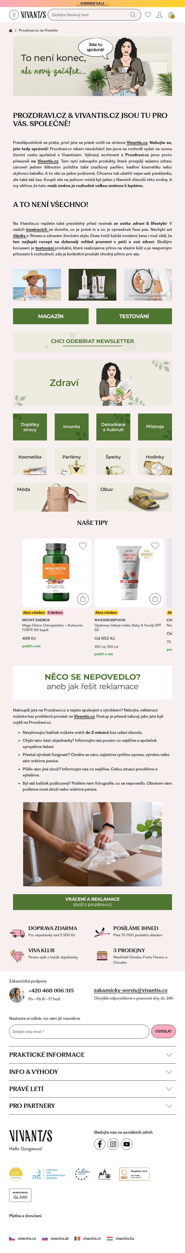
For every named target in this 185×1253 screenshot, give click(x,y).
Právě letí (90, 1088)
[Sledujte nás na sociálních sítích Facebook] (100, 1144)
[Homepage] (33, 14)
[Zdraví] (92, 382)
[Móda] (51, 497)
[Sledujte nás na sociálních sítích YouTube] (126, 1144)
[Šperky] (113, 461)
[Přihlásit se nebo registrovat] (159, 14)
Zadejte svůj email (28, 1032)
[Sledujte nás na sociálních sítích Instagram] (113, 1144)
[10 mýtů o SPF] (37, 285)
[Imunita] (72, 426)
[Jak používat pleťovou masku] (148, 285)
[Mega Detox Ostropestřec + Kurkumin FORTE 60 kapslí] (57, 593)
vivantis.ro (87, 1238)
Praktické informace (90, 1054)
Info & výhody (90, 1071)
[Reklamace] (92, 682)
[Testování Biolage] (93, 285)
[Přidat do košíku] (83, 599)
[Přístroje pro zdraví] (155, 426)
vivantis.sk (55, 1238)
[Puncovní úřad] (104, 1173)
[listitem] (57, 593)
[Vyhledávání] (88, 15)
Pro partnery (90, 1105)
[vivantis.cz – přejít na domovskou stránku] (30, 1136)
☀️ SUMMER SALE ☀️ (92, 3)
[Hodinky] (155, 461)
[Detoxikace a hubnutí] (113, 426)
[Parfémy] (72, 461)
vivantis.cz (22, 1238)
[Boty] (134, 497)
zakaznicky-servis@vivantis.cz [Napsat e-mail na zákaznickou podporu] (130, 990)
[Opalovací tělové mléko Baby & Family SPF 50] (129, 597)
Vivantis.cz (48, 161)
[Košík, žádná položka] (171, 14)
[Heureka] (16, 1173)
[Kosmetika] (30, 461)
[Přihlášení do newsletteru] (92, 342)
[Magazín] (51, 316)
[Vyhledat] (132, 14)
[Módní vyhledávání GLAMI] (20, 1194)
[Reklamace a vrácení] (92, 902)
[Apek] (48, 1173)
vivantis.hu (120, 1238)
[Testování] (134, 316)
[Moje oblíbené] (148, 14)
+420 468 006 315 (51, 991)
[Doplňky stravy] (30, 426)
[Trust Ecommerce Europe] (82, 1173)
